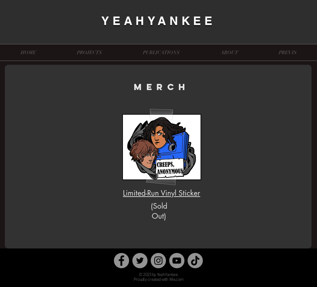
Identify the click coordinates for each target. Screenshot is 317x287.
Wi (171, 279)
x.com (178, 279)
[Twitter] (140, 260)
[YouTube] (176, 260)
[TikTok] (195, 260)
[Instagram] (158, 260)
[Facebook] (121, 260)
